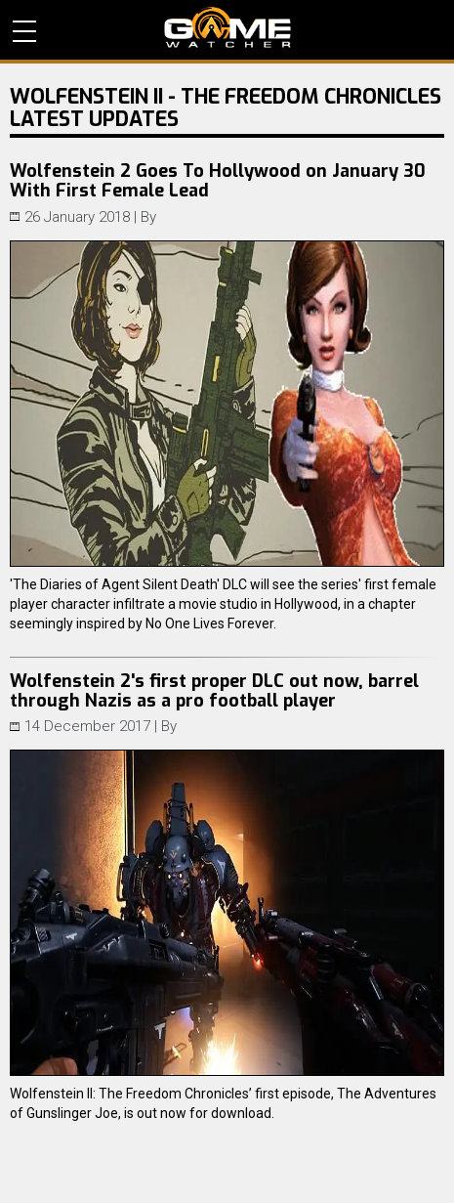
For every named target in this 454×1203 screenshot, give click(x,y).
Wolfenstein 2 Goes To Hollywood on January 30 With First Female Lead (218, 180)
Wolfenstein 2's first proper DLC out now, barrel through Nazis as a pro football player (214, 690)
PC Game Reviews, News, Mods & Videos (227, 27)
